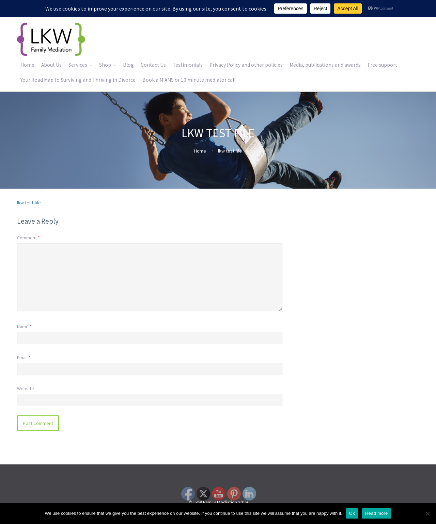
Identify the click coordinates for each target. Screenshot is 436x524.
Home (27, 65)
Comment (28, 238)
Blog (128, 65)
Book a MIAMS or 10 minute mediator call (188, 80)
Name (24, 326)
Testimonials (188, 65)
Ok (352, 513)
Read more (376, 513)
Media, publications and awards (325, 65)
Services (77, 65)
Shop (105, 65)
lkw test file (29, 203)
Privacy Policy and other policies (246, 65)
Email (24, 357)
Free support (382, 65)
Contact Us (153, 65)
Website (25, 388)
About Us (51, 65)
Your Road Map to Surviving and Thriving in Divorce (78, 80)
